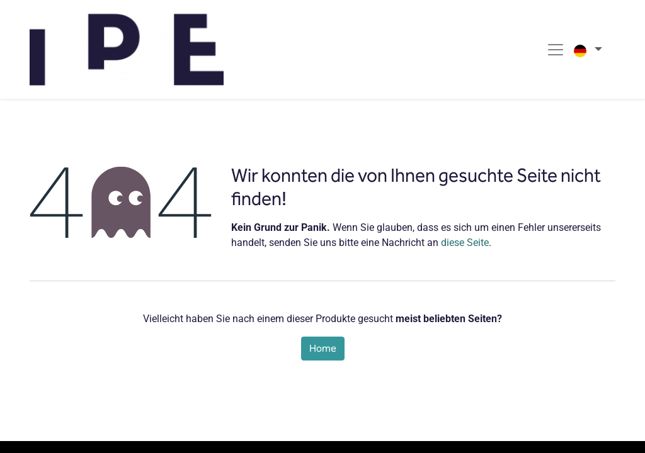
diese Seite (465, 243)
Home (322, 348)
